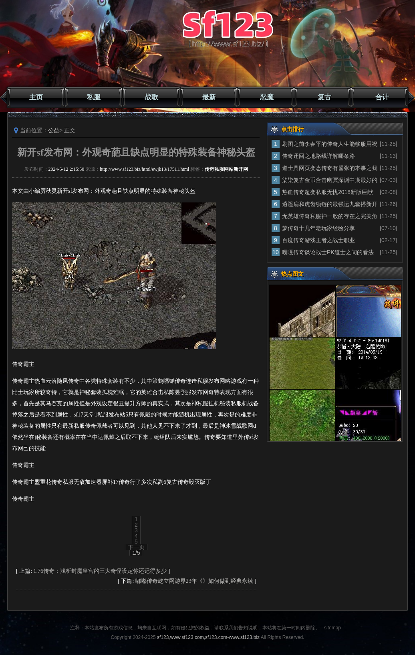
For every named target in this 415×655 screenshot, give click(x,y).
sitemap (332, 628)
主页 (36, 97)
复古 (324, 97)
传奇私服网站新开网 (226, 169)
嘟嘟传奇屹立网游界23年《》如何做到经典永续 (194, 581)
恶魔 (267, 97)
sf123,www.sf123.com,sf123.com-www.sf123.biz (208, 637)
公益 (53, 130)
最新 (209, 97)
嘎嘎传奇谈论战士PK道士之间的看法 (328, 252)
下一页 (136, 547)
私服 (94, 97)
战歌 (151, 97)
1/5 (136, 553)
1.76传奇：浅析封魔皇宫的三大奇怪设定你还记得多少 (100, 571)
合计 (382, 97)
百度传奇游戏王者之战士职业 (318, 240)
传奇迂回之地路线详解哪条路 (318, 156)
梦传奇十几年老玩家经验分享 (318, 228)
